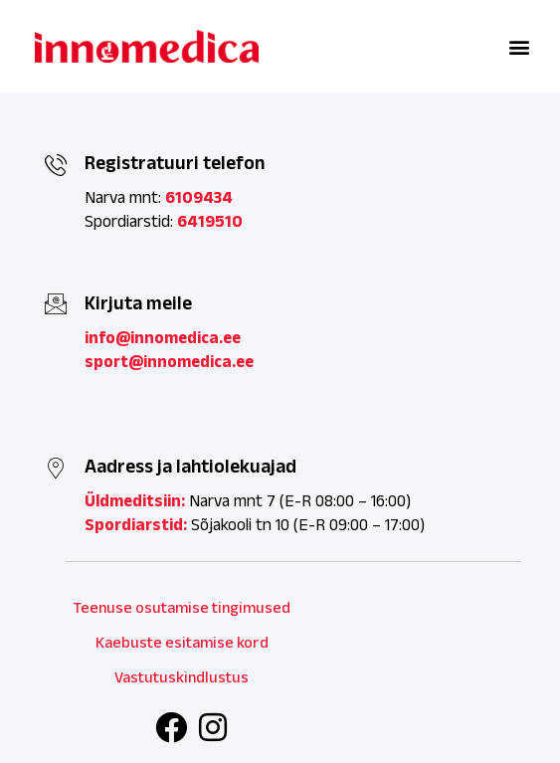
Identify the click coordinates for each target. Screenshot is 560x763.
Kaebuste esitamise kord (182, 642)
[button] (518, 46)
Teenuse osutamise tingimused (182, 607)
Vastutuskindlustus (181, 676)
